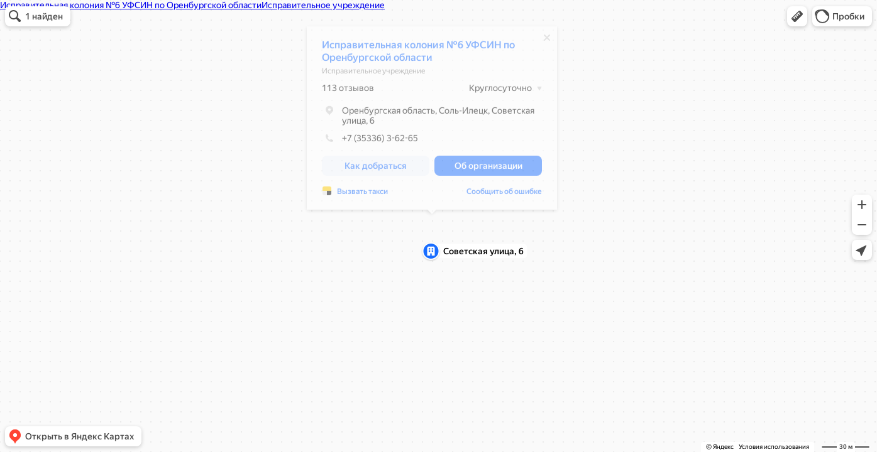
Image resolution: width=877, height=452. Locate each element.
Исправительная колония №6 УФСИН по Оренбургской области (418, 54)
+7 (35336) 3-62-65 (370, 141)
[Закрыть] (547, 41)
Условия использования (774, 446)
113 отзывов (348, 91)
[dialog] (432, 121)
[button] (797, 16)
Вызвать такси (362, 194)
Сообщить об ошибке (504, 194)
